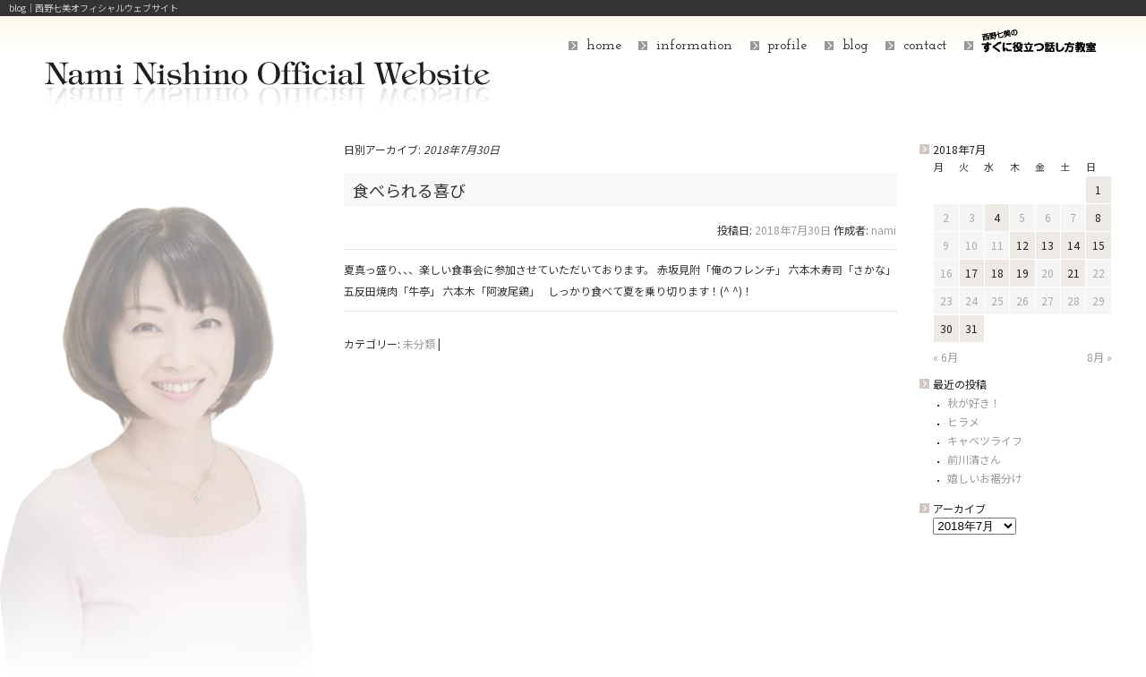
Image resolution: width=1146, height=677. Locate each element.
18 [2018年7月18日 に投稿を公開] (997, 272)
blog (855, 46)
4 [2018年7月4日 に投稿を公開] (997, 217)
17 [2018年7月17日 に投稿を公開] (971, 272)
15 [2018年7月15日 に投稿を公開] (1098, 245)
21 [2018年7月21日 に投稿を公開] (1073, 272)
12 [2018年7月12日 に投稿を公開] (1022, 245)
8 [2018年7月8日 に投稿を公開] (1098, 217)
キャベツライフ (984, 440)
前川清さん (974, 459)
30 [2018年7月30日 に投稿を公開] (946, 328)
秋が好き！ (974, 402)
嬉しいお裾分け (984, 477)
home (603, 46)
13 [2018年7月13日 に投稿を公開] (1047, 245)
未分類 (419, 343)
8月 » (1099, 356)
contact (924, 46)
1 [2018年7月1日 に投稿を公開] (1098, 189)
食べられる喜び (409, 189)
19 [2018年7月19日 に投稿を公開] (1022, 272)
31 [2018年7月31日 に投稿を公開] (971, 328)
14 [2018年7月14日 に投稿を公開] (1073, 245)
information (694, 46)
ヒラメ (963, 421)
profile (787, 46)
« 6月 (945, 356)
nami (883, 229)
